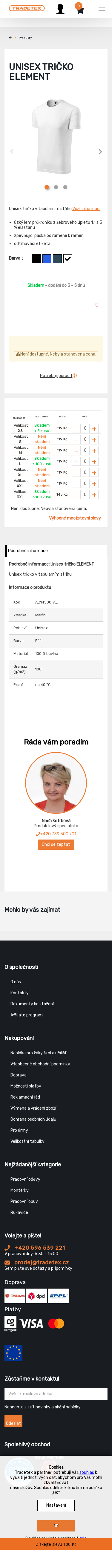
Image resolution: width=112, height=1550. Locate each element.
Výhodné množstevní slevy (75, 518)
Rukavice (19, 1212)
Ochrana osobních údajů (33, 1119)
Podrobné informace (28, 550)
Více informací (86, 208)
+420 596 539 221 (34, 1248)
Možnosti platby (25, 1086)
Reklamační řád (25, 1097)
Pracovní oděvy (25, 1179)
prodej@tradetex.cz (36, 1262)
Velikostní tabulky (27, 1141)
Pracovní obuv (24, 1201)
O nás (15, 981)
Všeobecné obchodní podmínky (40, 1064)
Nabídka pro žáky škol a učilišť (38, 1053)
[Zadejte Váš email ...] (56, 1394)
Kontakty (19, 992)
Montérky (19, 1190)
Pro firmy (19, 1130)
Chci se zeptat (56, 844)
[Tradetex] (26, 8)
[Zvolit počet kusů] (85, 428)
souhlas (86, 1472)
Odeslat (13, 1423)
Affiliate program (26, 1015)
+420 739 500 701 (56, 834)
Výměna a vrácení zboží (33, 1108)
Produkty (25, 38)
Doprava (18, 1075)
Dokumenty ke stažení (32, 1004)
